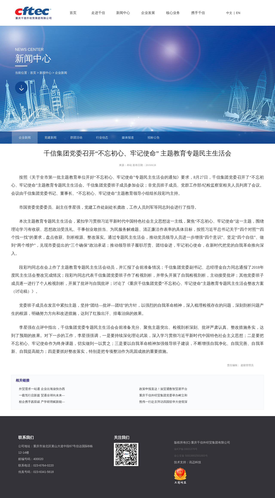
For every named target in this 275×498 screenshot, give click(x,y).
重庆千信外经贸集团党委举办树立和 (163, 395)
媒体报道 (127, 137)
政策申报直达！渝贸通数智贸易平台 (163, 389)
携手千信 (198, 13)
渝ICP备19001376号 (185, 449)
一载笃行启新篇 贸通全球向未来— (42, 395)
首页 (73, 13)
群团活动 (76, 137)
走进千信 (98, 13)
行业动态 (102, 137)
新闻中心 (123, 13)
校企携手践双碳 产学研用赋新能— (42, 401)
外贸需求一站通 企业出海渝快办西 (42, 389)
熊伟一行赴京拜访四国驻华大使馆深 (163, 401)
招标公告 (153, 137)
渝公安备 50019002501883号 (191, 455)
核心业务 (173, 13)
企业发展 (148, 13)
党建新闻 (50, 137)
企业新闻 (61, 72)
